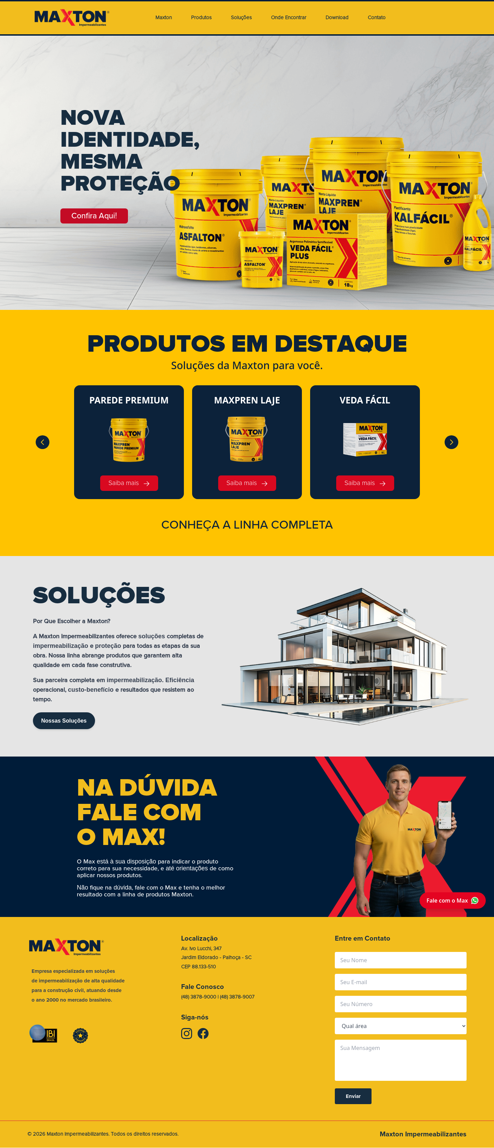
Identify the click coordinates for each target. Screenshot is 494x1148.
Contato (377, 18)
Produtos (201, 18)
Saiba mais (129, 483)
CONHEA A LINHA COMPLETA (246, 525)
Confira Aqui (99, 217)
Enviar (353, 1096)
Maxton (163, 18)
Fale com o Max (452, 901)
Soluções (241, 18)
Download (337, 18)
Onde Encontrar (288, 18)
